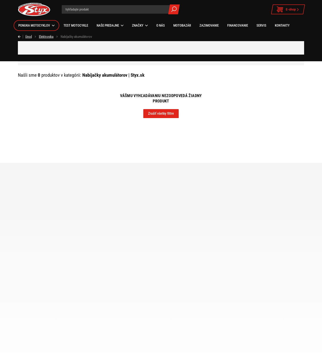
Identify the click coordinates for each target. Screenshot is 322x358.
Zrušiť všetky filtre (161, 113)
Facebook (160, 352)
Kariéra (169, 326)
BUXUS (267, 353)
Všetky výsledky (174, 9)
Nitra (45, 313)
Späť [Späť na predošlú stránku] (20, 36)
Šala (45, 307)
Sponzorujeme (174, 313)
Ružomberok (50, 326)
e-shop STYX (152, 257)
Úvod (28, 36)
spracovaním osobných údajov (210, 256)
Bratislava (48, 301)
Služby (169, 294)
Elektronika (46, 36)
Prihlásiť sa (267, 256)
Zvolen (46, 320)
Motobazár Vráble (53, 332)
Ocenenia (171, 320)
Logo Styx (171, 307)
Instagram (148, 352)
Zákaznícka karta (176, 301)
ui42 (277, 353)
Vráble (46, 294)
